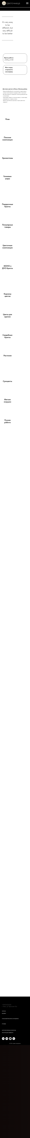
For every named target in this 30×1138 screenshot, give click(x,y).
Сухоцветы (7, 381)
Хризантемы (7, 158)
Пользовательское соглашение (10, 1018)
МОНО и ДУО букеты (7, 267)
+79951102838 (6, 1005)
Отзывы (4, 1023)
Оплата (4, 1011)
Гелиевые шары (7, 177)
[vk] (3, 1039)
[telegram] (6, 1039)
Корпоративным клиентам (9, 1030)
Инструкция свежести (7, 1032)
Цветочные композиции (7, 246)
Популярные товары (7, 226)
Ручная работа (7, 421)
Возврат (4, 1013)
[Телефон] (13, 1039)
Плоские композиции (7, 138)
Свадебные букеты (7, 336)
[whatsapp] (10, 1039)
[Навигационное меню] (27, 3)
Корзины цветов (7, 295)
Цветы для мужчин (7, 315)
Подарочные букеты (7, 205)
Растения (8, 355)
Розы (7, 119)
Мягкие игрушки (7, 400)
